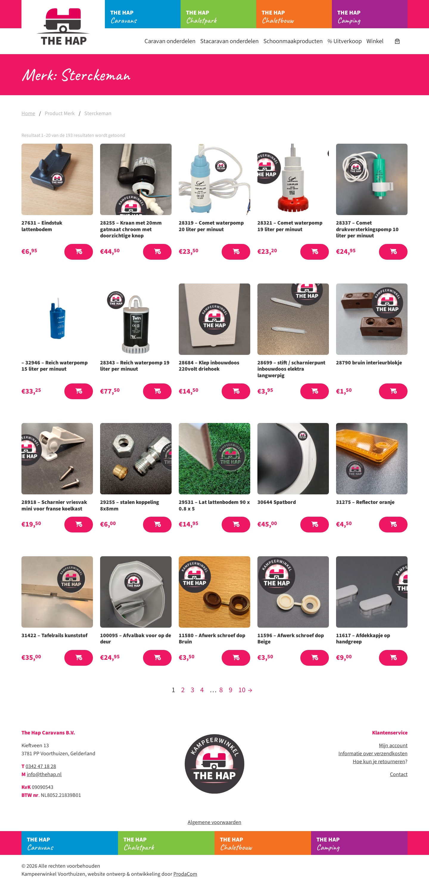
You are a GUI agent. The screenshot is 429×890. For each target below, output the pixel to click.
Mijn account (393, 745)
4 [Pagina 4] (202, 690)
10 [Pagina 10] (241, 690)
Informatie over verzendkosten (373, 753)
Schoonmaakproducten (293, 41)
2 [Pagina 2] (183, 690)
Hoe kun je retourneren (379, 761)
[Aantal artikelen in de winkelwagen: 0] (397, 41)
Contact (399, 774)
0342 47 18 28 (41, 766)
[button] (78, 252)
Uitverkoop (344, 41)
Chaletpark (221, 17)
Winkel (374, 41)
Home (28, 113)
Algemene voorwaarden (214, 822)
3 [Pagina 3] (192, 690)
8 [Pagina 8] (221, 690)
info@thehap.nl (44, 774)
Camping (372, 17)
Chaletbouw (297, 17)
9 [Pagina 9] (230, 690)
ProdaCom (185, 874)
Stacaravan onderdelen (229, 41)
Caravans (145, 17)
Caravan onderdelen (169, 41)
